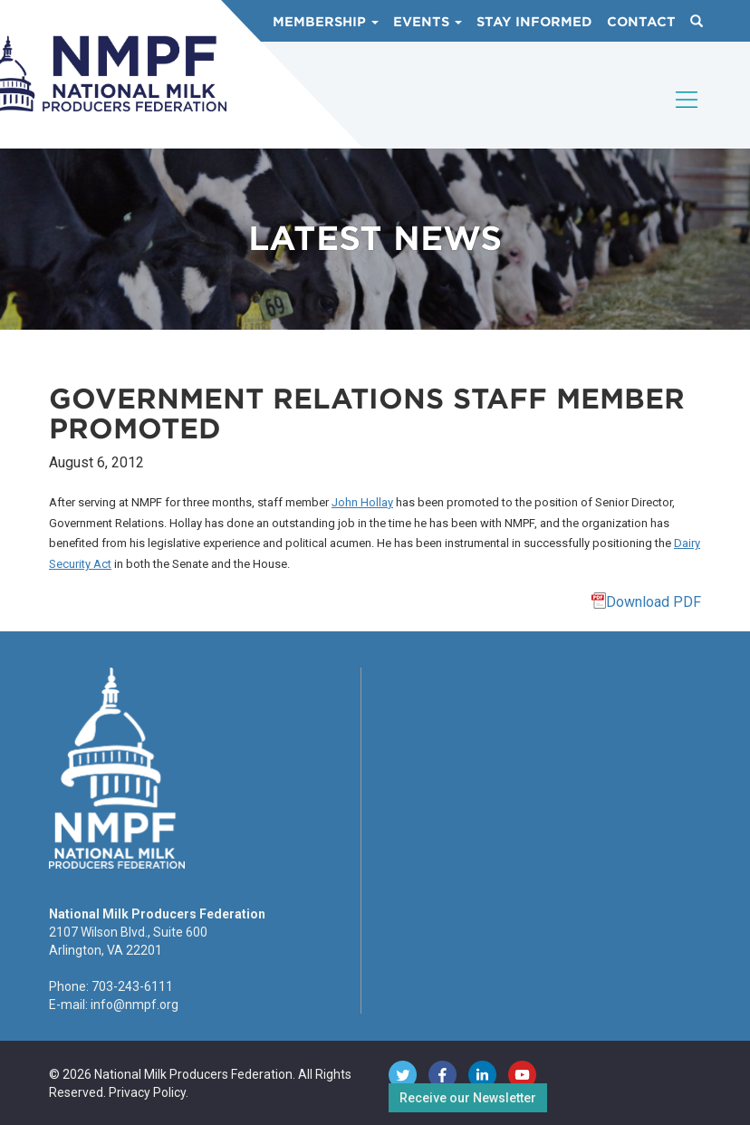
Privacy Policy (147, 1092)
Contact (641, 21)
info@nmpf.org (134, 1004)
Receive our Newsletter (467, 1098)
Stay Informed (534, 21)
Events (427, 21)
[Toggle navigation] (687, 115)
